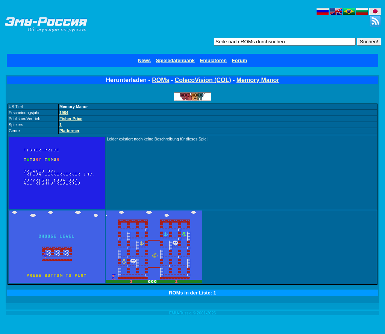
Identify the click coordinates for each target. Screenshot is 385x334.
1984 (63, 112)
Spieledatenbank (175, 60)
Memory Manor (257, 80)
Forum (239, 60)
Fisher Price (70, 118)
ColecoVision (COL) (203, 80)
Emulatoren (213, 60)
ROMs (160, 80)
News (144, 60)
